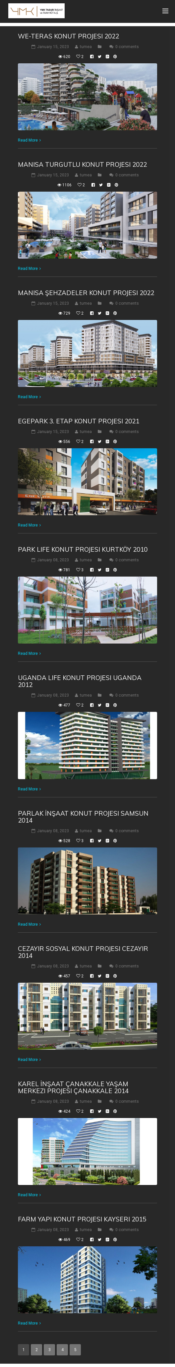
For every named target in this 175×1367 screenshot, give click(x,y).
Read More (28, 140)
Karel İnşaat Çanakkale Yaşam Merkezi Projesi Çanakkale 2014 (73, 1087)
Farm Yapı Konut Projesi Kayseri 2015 (82, 1219)
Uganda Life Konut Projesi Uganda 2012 (80, 681)
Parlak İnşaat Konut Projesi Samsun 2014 (83, 816)
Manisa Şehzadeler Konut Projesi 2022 (86, 293)
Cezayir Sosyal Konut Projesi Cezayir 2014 (83, 952)
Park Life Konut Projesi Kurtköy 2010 (82, 549)
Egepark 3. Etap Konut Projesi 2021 (78, 421)
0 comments (127, 46)
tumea (86, 46)
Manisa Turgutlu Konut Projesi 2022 (82, 164)
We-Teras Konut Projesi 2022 (68, 36)
